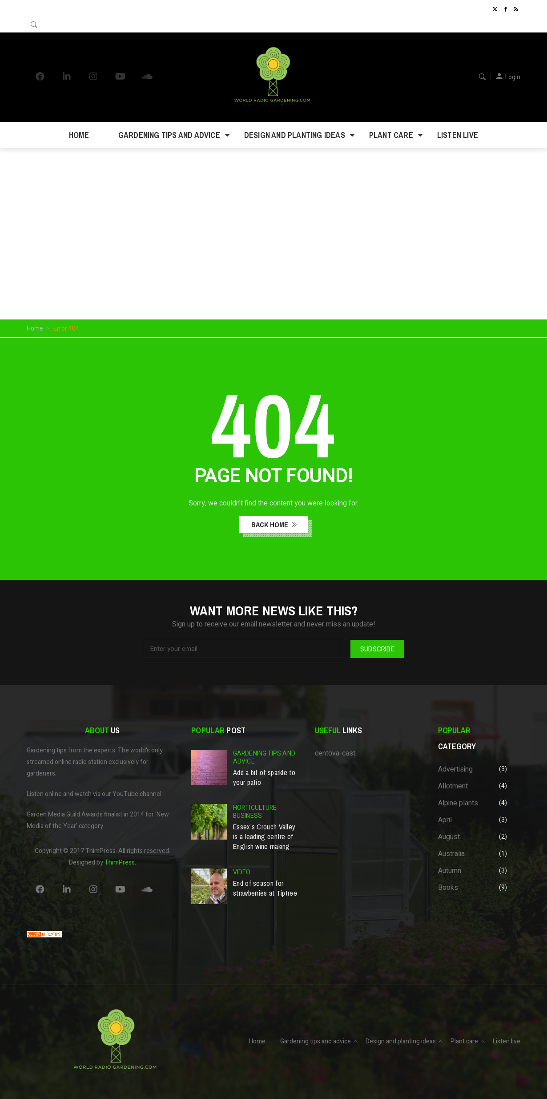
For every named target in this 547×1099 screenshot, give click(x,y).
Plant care (391, 135)
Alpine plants (458, 803)
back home (270, 524)
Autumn (449, 870)
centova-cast (335, 753)
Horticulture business (255, 811)
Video (242, 872)
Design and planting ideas (294, 135)
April (445, 820)
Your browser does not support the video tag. (273, 212)
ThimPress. (120, 862)
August (449, 837)
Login (512, 77)
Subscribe (377, 649)
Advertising (455, 769)
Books (448, 887)
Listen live (457, 135)
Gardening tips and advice (169, 135)
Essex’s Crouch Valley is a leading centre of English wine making (264, 836)
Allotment (453, 786)
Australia (451, 853)
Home (79, 135)
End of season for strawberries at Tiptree (265, 888)
